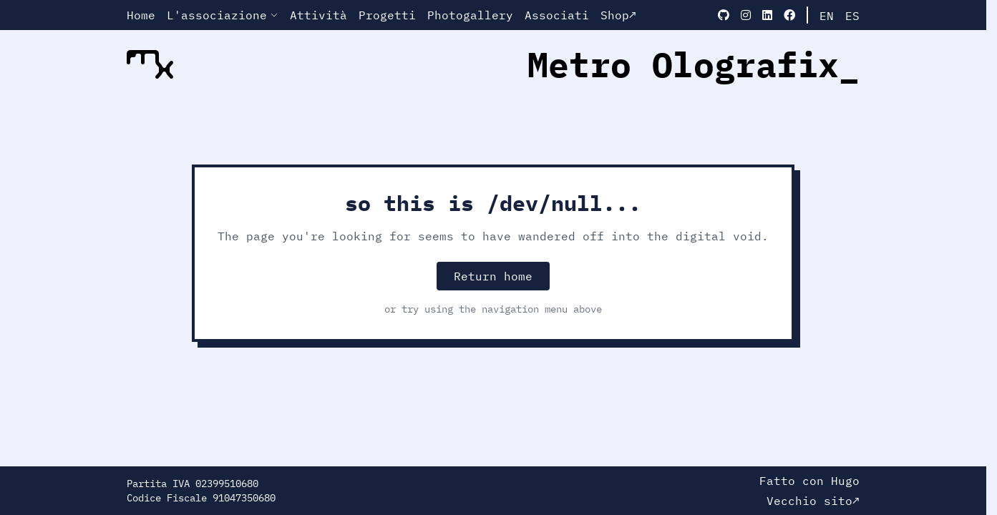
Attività (318, 15)
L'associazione (222, 15)
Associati (557, 15)
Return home (493, 276)
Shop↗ (618, 15)
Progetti (387, 15)
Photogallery (470, 15)
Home (141, 15)
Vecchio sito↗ (813, 501)
